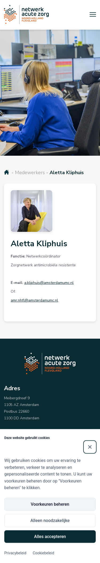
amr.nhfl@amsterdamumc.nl (34, 300)
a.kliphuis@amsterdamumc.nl (49, 282)
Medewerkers (30, 172)
